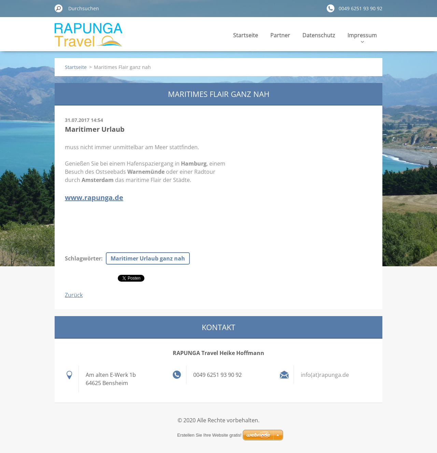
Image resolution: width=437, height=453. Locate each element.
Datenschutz (318, 35)
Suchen (59, 8)
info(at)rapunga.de (325, 375)
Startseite (245, 35)
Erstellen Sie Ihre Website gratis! (209, 435)
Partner (280, 35)
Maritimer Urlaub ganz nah (148, 258)
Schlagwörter (83, 258)
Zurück (74, 295)
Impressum (362, 37)
